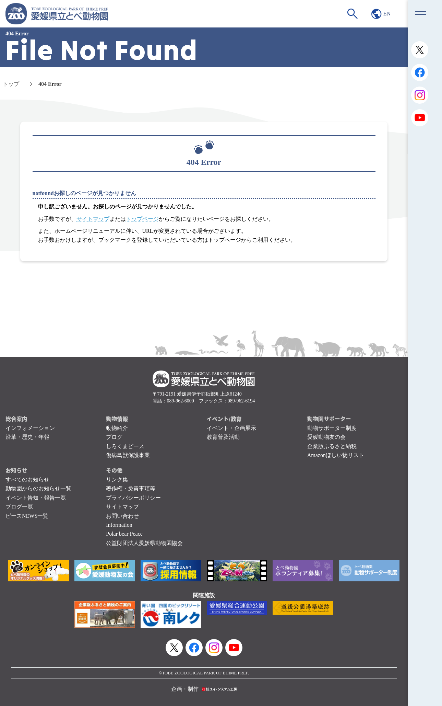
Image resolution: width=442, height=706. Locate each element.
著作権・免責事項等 (130, 488)
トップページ (142, 219)
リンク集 (117, 479)
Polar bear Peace (124, 534)
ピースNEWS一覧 (26, 516)
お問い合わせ (122, 516)
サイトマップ (92, 219)
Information (119, 525)
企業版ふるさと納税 (332, 446)
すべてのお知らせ (27, 479)
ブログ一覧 (19, 507)
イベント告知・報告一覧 (35, 498)
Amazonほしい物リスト (335, 455)
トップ (11, 84)
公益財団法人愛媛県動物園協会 (144, 543)
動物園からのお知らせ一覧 (38, 488)
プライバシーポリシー (133, 498)
